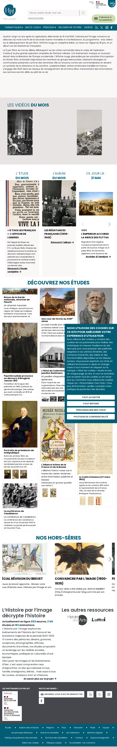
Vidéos (88, 27)
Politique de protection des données (21, 737)
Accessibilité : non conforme (82, 742)
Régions (50, 727)
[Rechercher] (53, 13)
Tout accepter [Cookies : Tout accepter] (91, 397)
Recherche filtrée (70, 27)
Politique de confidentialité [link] (91, 416)
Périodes (48, 27)
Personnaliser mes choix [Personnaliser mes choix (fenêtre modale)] (91, 409)
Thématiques (13, 27)
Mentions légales (95, 732)
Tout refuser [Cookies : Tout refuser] (91, 403)
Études (8, 727)
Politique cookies (54, 742)
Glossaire (78, 727)
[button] (109, 224)
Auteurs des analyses (29, 727)
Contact (79, 737)
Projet (92, 727)
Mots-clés (32, 27)
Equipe (106, 727)
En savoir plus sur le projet (39, 678)
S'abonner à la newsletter (105, 18)
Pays (64, 727)
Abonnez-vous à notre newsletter (61, 694)
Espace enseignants (100, 737)
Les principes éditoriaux (22, 732)
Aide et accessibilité (49, 732)
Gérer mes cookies (30, 742)
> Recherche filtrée (35, 18)
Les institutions (72, 732)
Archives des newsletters (56, 737)
